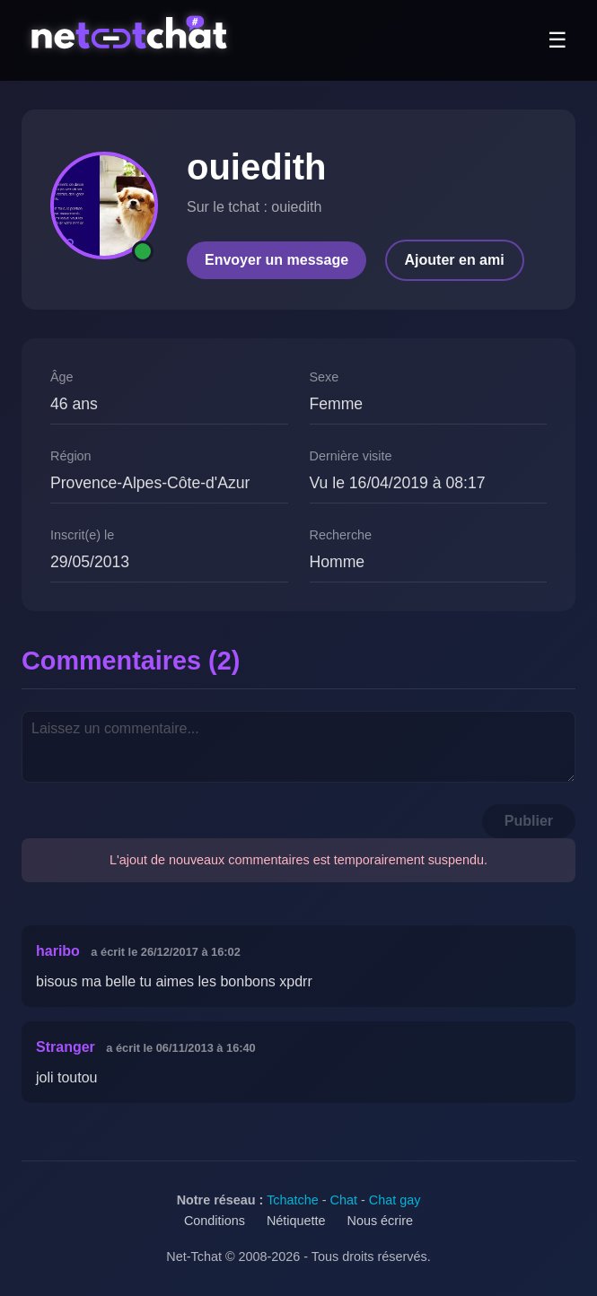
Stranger (65, 1047)
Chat (343, 1200)
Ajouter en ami (455, 259)
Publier (529, 820)
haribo (58, 951)
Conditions (214, 1220)
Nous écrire (380, 1220)
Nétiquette (296, 1220)
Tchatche (293, 1200)
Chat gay (395, 1200)
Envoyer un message (276, 259)
